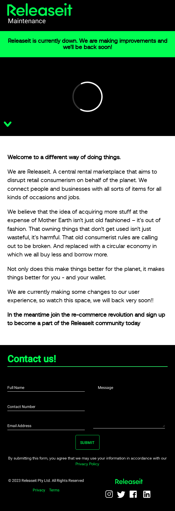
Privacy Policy (87, 464)
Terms (54, 490)
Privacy (39, 490)
